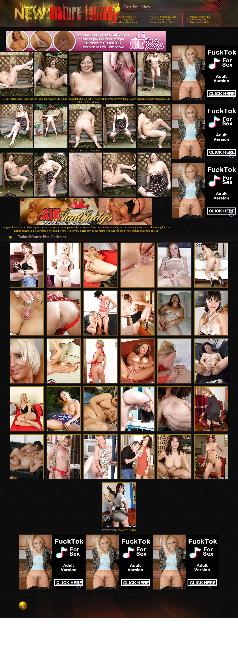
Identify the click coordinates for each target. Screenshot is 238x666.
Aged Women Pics (127, 16)
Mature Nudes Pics (163, 22)
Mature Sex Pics (162, 19)
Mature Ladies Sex (128, 22)
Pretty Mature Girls (199, 22)
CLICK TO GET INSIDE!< (86, 150)
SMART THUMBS (127, 530)
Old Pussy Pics (126, 19)
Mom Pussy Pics (198, 19)
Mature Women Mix (200, 16)
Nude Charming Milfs (165, 16)
